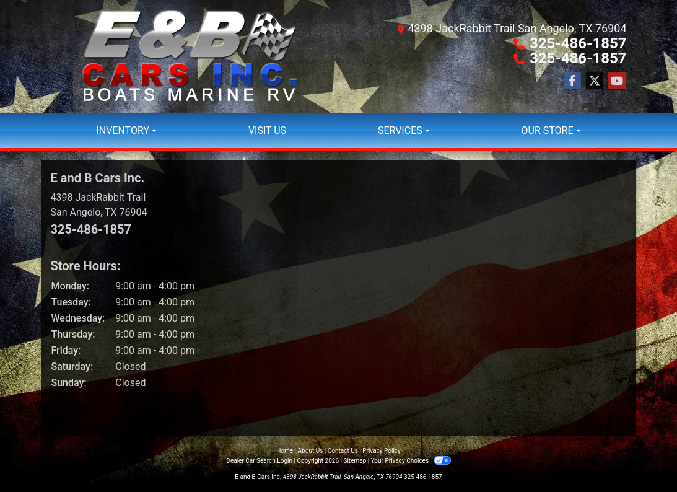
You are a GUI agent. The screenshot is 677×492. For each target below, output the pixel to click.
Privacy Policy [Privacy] (381, 450)
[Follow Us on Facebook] (572, 81)
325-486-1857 (578, 43)
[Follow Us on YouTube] (617, 81)
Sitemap (354, 460)
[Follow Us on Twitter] (594, 81)
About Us (310, 450)
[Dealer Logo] (190, 56)
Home (284, 450)
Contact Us (343, 450)
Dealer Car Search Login (259, 460)
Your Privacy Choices (411, 460)
